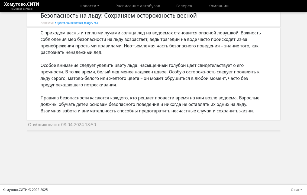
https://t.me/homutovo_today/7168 (76, 23)
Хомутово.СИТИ (21, 6)
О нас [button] (295, 189)
